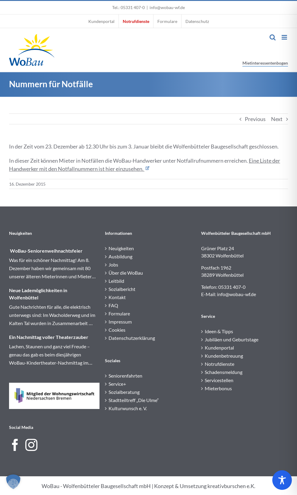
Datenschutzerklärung (132, 338)
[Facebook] (15, 445)
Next (277, 119)
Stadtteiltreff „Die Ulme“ (134, 400)
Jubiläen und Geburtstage (231, 339)
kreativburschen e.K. (231, 486)
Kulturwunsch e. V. (128, 408)
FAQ (113, 305)
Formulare (119, 313)
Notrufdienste (219, 364)
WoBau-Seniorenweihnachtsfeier (46, 251)
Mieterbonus (218, 388)
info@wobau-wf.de (167, 7)
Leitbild (116, 281)
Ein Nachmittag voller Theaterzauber (48, 337)
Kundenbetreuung (224, 356)
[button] (13, 481)
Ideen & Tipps (219, 331)
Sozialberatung (124, 392)
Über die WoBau (126, 273)
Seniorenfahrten (125, 375)
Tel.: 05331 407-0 (128, 7)
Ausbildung (120, 256)
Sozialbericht (122, 289)
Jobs (113, 264)
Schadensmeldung (223, 372)
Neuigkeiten (121, 248)
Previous (255, 119)
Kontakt (117, 297)
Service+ (117, 384)
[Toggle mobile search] (273, 37)
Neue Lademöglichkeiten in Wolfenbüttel (38, 293)
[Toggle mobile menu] (285, 37)
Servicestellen (219, 380)
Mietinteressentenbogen (265, 62)
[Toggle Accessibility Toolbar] (282, 480)
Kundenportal (219, 347)
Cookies (117, 330)
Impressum (120, 321)
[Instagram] (31, 445)
